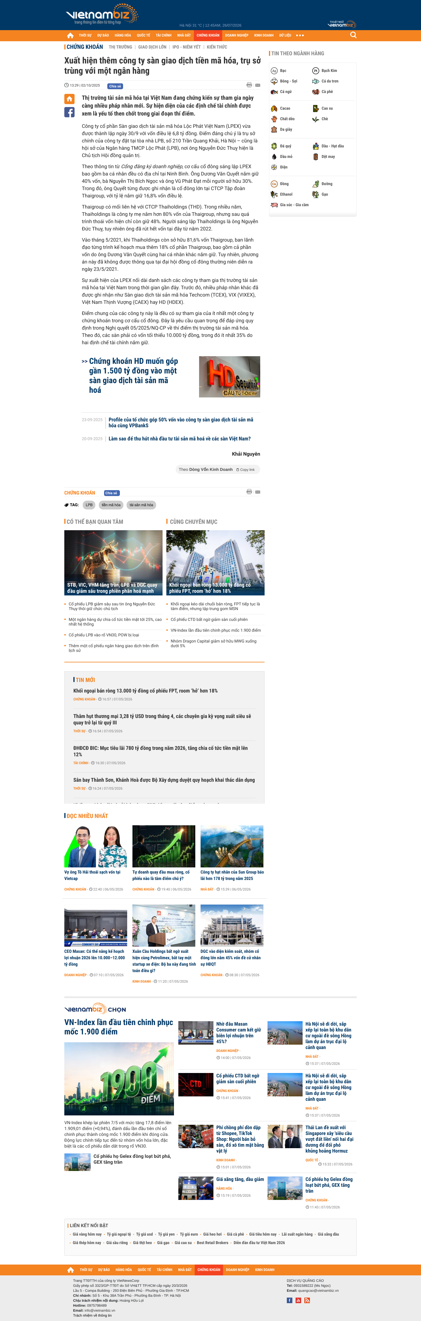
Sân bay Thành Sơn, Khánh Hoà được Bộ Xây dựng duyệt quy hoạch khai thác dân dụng (164, 780)
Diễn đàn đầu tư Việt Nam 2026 (259, 1243)
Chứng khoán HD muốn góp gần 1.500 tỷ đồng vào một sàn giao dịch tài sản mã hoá (133, 375)
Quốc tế (312, 1160)
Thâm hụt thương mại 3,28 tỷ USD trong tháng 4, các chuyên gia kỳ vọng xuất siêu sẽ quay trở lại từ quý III (162, 719)
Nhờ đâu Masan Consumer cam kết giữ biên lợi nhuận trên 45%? (238, 1033)
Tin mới (85, 679)
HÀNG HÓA (123, 35)
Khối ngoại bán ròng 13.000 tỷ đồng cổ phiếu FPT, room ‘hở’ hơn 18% (210, 588)
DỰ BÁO (103, 35)
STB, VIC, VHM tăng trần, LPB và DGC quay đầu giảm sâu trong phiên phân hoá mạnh (112, 588)
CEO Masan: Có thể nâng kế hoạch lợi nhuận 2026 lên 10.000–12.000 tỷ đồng (94, 958)
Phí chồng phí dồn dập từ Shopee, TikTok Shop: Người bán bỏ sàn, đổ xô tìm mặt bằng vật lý (240, 1139)
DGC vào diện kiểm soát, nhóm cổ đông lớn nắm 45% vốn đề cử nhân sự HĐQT (231, 958)
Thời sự (79, 731)
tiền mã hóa (111, 504)
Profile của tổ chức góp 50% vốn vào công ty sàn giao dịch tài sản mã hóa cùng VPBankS (181, 423)
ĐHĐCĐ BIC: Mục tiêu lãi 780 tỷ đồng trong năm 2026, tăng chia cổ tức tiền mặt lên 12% (160, 751)
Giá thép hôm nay (87, 1243)
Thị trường (120, 47)
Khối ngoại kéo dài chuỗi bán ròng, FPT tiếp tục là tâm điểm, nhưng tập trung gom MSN (215, 606)
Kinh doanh (141, 981)
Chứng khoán (85, 46)
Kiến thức (217, 47)
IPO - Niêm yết (186, 47)
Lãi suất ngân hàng (297, 1234)
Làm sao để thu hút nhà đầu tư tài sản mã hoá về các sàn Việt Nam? (180, 439)
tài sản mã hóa (141, 504)
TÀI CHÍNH (163, 35)
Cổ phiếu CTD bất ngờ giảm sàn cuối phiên (209, 619)
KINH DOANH (264, 35)
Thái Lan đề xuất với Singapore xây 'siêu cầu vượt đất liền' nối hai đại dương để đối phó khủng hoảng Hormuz (329, 1139)
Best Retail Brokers (213, 1243)
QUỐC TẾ (143, 35)
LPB (89, 504)
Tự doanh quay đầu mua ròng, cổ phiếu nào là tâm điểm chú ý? (160, 875)
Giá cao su (183, 1243)
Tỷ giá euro (189, 1234)
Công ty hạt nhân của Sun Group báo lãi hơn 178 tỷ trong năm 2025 (232, 875)
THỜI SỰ (85, 35)
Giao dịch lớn (152, 47)
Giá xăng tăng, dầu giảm (240, 1179)
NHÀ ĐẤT (184, 35)
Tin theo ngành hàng (297, 53)
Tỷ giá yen (166, 1234)
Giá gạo (163, 1243)
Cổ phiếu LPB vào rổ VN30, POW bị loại (104, 635)
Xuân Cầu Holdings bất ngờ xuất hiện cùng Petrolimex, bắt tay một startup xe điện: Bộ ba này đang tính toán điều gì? (164, 961)
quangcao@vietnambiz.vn (318, 1291)
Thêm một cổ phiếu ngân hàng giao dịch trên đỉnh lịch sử (114, 648)
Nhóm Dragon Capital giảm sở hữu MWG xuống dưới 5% (213, 643)
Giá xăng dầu (328, 1234)
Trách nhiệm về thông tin (92, 1315)
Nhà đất (207, 889)
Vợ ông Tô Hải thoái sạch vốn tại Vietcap (92, 875)
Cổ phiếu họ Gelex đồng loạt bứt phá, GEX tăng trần (132, 1159)
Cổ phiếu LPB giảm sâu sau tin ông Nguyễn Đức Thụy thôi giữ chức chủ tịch (112, 606)
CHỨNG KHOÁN (208, 35)
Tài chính (80, 763)
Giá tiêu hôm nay (263, 1234)
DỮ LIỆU (285, 35)
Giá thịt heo (142, 1243)
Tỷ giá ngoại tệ (119, 1234)
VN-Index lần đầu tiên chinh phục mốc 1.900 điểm (216, 630)
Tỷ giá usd (144, 1234)
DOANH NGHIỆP (236, 35)
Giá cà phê (235, 1234)
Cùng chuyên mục (194, 521)
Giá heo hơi (212, 1234)
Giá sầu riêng (117, 1243)
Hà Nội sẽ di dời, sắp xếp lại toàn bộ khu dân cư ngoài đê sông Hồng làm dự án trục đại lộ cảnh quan (328, 1035)
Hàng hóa (224, 1188)
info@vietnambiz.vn (99, 1310)
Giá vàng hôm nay (87, 1234)
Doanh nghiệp (75, 975)
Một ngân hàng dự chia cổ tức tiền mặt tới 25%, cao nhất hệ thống (115, 622)
